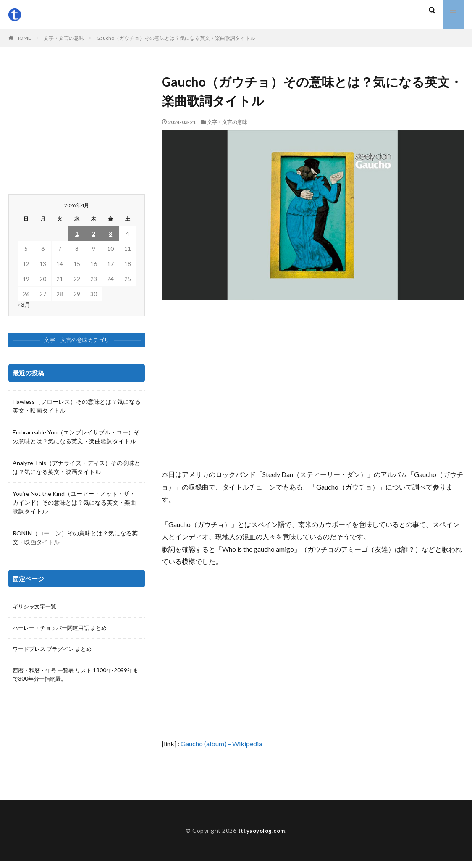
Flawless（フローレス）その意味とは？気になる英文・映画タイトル (77, 406)
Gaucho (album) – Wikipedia (221, 744)
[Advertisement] (313, 384)
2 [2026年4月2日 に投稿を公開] (93, 233)
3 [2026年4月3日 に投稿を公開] (110, 233)
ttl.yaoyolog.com (261, 830)
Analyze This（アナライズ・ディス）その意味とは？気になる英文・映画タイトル (76, 467)
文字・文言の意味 (64, 38)
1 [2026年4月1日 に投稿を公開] (77, 233)
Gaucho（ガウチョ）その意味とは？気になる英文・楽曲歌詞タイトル (176, 38)
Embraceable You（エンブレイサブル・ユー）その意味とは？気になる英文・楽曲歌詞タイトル (76, 437)
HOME (23, 38)
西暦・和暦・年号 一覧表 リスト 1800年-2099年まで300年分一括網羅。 (76, 677)
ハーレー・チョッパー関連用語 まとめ (63, 628)
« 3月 (23, 304)
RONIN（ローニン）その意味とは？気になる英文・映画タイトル (75, 537)
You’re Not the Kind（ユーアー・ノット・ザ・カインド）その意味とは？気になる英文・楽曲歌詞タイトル (74, 502)
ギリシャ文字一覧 (36, 607)
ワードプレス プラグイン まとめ (55, 650)
